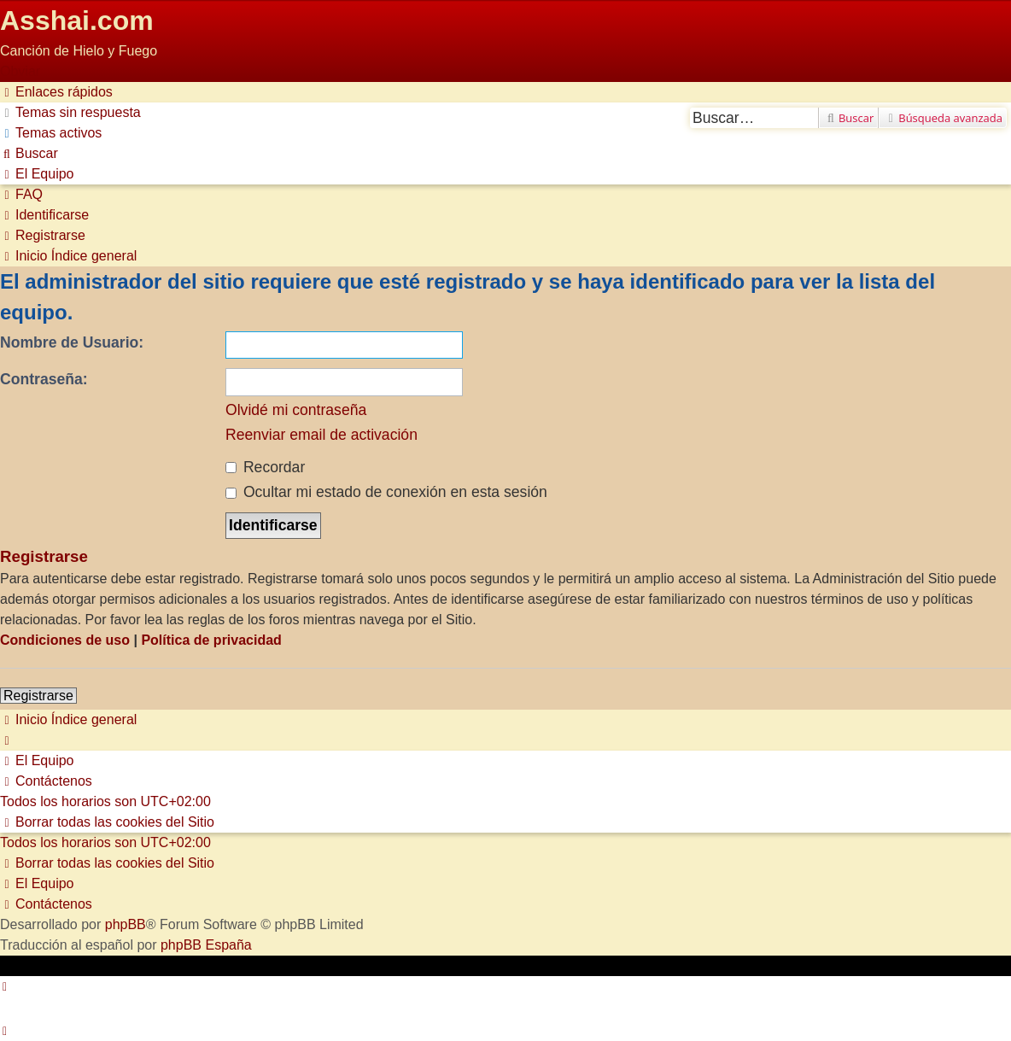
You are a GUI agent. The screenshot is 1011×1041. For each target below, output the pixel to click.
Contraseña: (44, 379)
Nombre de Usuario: (71, 342)
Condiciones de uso (65, 640)
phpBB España (206, 945)
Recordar (265, 467)
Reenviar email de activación (321, 434)
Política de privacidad (211, 640)
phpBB (125, 924)
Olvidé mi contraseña (295, 409)
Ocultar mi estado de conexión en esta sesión (386, 491)
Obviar (20, 71)
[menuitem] (70, 112)
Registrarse (38, 695)
